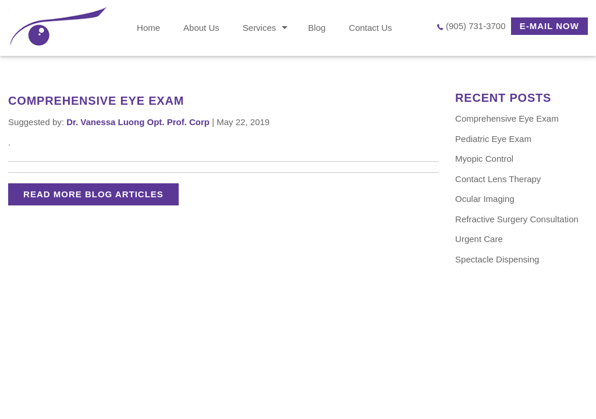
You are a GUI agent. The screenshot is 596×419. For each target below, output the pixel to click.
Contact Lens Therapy (498, 179)
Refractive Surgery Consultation (517, 219)
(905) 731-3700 (476, 26)
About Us (201, 28)
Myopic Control (484, 159)
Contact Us (370, 28)
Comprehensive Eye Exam (507, 118)
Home (148, 28)
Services (259, 28)
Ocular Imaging (485, 199)
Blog (316, 28)
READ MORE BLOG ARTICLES (93, 194)
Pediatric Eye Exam (493, 139)
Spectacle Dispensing (497, 259)
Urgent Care (479, 239)
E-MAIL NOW (549, 26)
